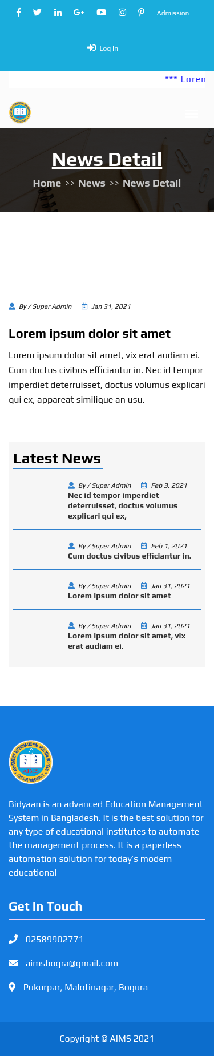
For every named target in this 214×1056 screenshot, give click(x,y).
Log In (108, 48)
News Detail (152, 183)
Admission (173, 13)
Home (47, 183)
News (92, 183)
